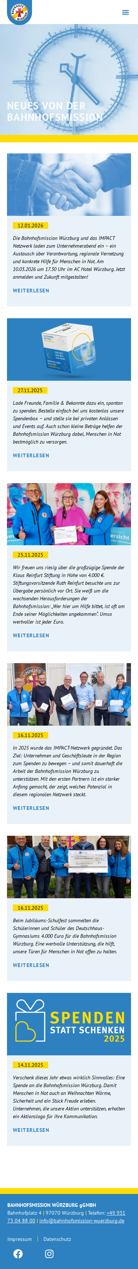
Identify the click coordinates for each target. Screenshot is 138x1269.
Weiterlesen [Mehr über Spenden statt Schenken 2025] (31, 1130)
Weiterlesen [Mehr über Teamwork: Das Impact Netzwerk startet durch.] (31, 808)
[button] (125, 12)
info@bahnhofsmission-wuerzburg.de (81, 1220)
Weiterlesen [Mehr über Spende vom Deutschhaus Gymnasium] (31, 965)
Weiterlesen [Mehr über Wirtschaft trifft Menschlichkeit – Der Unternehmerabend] (31, 290)
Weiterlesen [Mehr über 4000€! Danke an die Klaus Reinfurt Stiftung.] (31, 635)
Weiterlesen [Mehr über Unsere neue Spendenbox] (31, 455)
